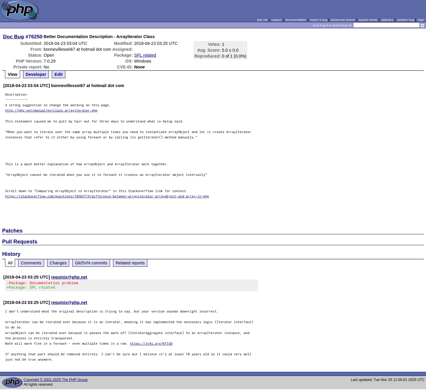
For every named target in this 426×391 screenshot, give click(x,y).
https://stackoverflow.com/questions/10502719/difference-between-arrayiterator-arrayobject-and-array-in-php (107, 196)
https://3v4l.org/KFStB (151, 345)
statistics (387, 20)
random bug (405, 20)
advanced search (343, 20)
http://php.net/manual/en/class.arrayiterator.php (51, 110)
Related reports (130, 263)
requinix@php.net (69, 277)
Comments (31, 263)
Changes (58, 263)
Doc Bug (13, 37)
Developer (36, 74)
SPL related (145, 55)
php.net (262, 20)
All (10, 263)
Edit (58, 74)
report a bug (318, 20)
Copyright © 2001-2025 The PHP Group (55, 381)
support (276, 20)
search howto (368, 20)
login (421, 20)
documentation (295, 20)
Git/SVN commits (91, 263)
